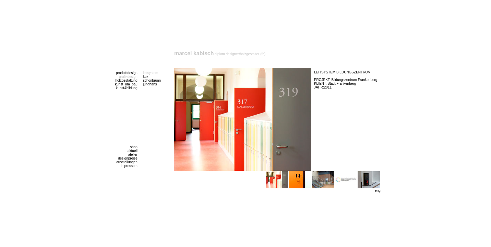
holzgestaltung (126, 80)
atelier (132, 154)
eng (378, 190)
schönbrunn (152, 80)
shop (133, 147)
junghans (150, 84)
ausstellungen (126, 162)
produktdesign (126, 73)
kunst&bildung (126, 88)
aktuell (132, 151)
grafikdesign (128, 77)
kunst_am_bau (126, 84)
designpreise (127, 158)
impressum (129, 166)
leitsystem (150, 73)
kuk (145, 77)
